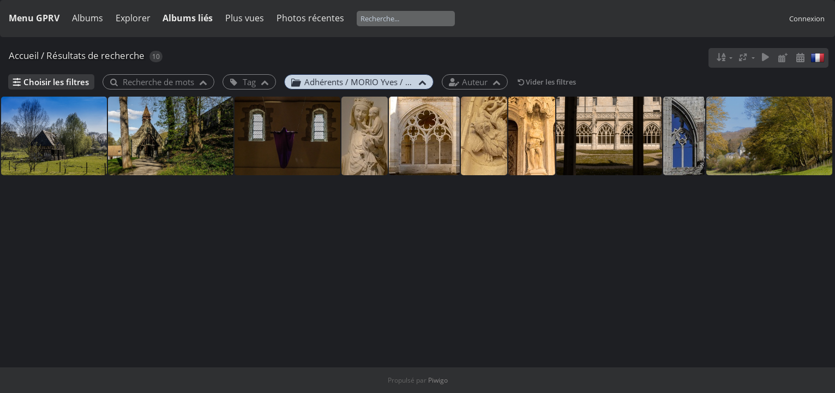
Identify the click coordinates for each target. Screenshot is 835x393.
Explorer (133, 18)
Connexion (807, 18)
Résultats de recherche (95, 55)
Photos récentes (310, 18)
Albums (87, 18)
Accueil (24, 55)
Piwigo (438, 380)
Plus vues (244, 18)
